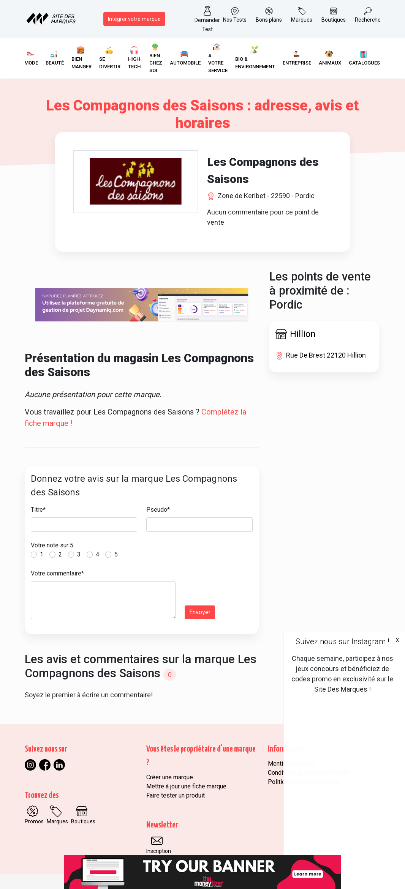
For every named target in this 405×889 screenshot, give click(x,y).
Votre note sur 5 (52, 545)
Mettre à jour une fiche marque (186, 786)
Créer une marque (169, 777)
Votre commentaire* (57, 573)
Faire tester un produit (175, 795)
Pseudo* (158, 509)
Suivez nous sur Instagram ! (342, 641)
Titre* (38, 509)
